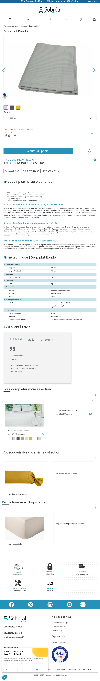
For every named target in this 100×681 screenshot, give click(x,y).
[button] (4, 677)
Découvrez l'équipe (61, 622)
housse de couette (79, 233)
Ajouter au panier (38, 151)
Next (95, 70)
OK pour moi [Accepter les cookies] (40, 670)
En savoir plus (12, 171)
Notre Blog (57, 630)
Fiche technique (31, 171)
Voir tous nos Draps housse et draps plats (21, 26)
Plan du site (86, 669)
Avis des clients (51, 171)
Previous (2, 70)
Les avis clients (59, 626)
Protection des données (67, 669)
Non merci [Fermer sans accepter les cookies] (10, 670)
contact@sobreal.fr (16, 637)
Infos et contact (59, 642)
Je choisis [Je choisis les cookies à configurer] (25, 670)
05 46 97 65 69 (13, 633)
